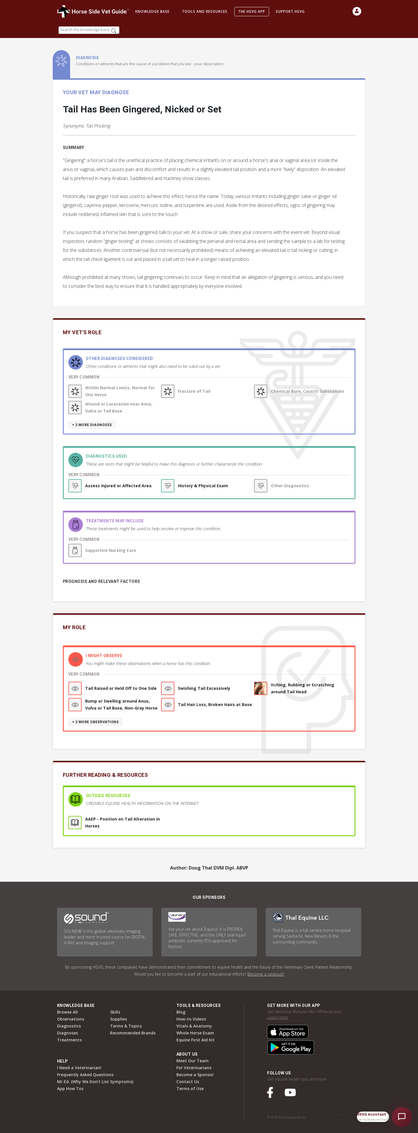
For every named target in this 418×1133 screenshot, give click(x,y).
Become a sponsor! (265, 974)
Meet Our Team (192, 1060)
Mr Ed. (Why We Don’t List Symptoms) (95, 1081)
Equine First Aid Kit (195, 1040)
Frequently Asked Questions (85, 1074)
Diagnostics (69, 1026)
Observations (70, 1019)
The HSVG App (251, 11)
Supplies (118, 1019)
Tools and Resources (204, 11)
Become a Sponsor (195, 1074)
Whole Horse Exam (195, 1033)
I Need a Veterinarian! (79, 1067)
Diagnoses (67, 1033)
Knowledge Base (152, 11)
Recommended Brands (133, 1033)
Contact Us (187, 1081)
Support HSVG (290, 11)
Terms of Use (190, 1088)
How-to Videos (191, 1019)
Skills (115, 1012)
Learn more (277, 1017)
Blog (180, 1012)
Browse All (67, 1012)
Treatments (69, 1040)
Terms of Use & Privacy (330, 1117)
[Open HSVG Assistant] (402, 1117)
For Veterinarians (193, 1067)
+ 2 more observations (95, 722)
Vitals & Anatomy (194, 1026)
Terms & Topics (126, 1026)
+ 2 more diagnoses (92, 425)
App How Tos (70, 1088)
